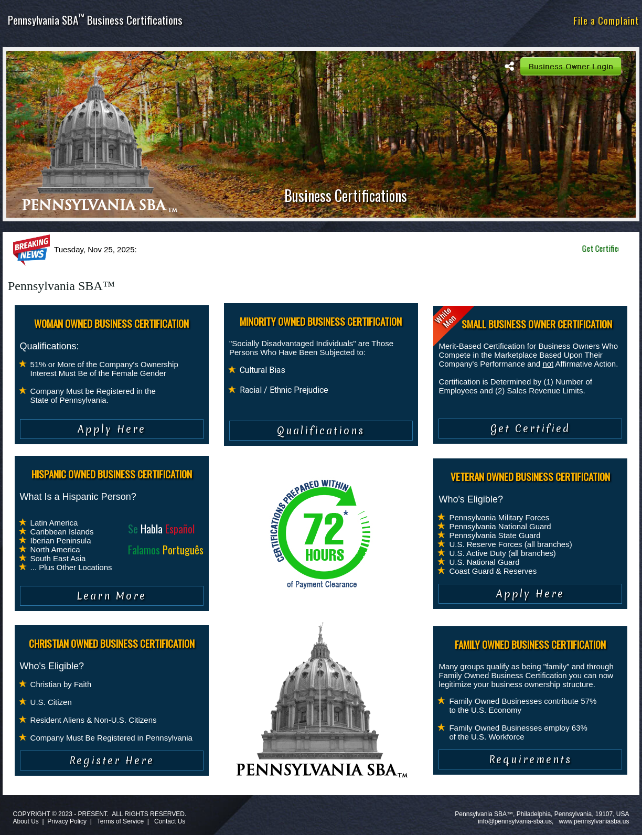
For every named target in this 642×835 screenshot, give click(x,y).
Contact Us (169, 821)
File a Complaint (606, 20)
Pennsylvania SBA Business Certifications (95, 20)
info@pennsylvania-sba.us (515, 821)
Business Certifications (345, 195)
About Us (25, 821)
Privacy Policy (67, 821)
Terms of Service (120, 821)
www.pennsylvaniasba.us (594, 821)
